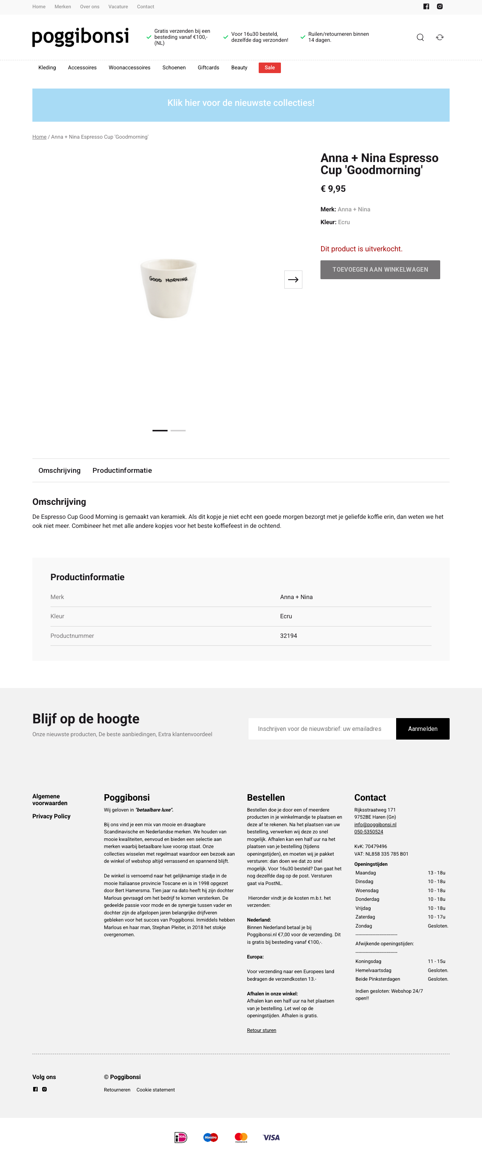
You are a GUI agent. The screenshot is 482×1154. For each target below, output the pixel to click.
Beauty (239, 68)
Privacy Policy (51, 816)
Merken (63, 7)
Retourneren (117, 1090)
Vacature (118, 7)
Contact (145, 7)
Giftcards (208, 68)
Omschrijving (59, 470)
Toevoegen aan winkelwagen (380, 269)
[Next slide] (293, 280)
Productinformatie (122, 470)
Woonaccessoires (130, 68)
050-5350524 (368, 832)
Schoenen (174, 68)
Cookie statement (155, 1090)
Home (39, 7)
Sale (270, 68)
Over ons (89, 7)
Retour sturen (261, 1030)
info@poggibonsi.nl (375, 825)
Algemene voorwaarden (49, 800)
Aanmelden (423, 728)
